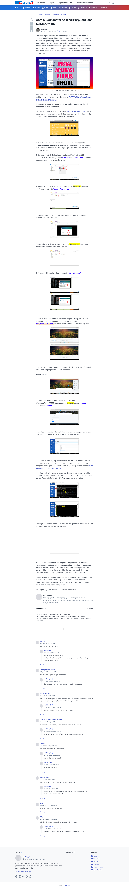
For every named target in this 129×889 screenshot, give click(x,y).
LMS (71, 3)
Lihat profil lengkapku (23, 871)
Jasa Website (96, 870)
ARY (41, 803)
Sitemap (95, 864)
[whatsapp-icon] (30, 876)
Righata (42, 744)
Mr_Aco (42, 641)
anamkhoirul (48, 762)
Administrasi (40, 3)
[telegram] (31, 30)
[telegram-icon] (27, 876)
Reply (43, 664)
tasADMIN (67, 885)
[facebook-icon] (16, 876)
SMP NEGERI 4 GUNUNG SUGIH (51, 720)
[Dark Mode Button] (109, 3)
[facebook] (31, 23)
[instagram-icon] (20, 876)
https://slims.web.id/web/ (76, 111)
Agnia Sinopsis (45, 693)
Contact (95, 861)
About (94, 856)
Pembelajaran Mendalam (84, 3)
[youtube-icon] (23, 876)
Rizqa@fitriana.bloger (47, 670)
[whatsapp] (31, 27)
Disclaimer (95, 859)
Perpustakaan (63, 3)
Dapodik (52, 3)
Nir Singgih (48, 650)
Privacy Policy (97, 867)
